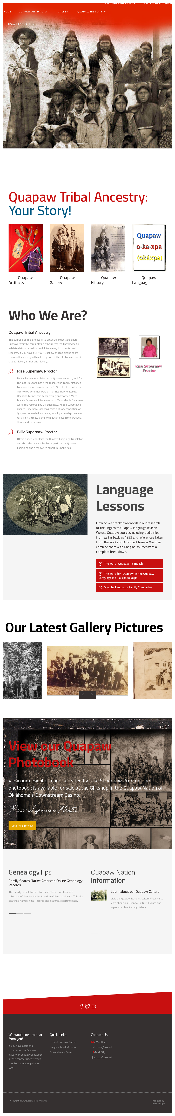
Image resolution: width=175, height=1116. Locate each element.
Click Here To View (22, 825)
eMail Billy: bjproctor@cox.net (159, 2)
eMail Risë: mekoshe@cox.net (120, 2)
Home (8, 11)
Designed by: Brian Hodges (158, 1102)
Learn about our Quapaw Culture (135, 891)
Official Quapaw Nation (63, 1042)
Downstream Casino (61, 1052)
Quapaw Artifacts (33, 11)
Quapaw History (90, 11)
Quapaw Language (17, 24)
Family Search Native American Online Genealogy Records (46, 882)
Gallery (64, 11)
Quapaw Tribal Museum (63, 1047)
